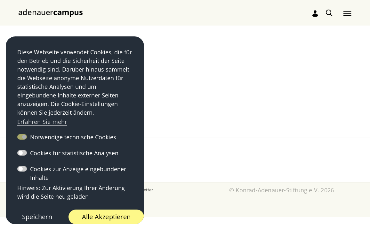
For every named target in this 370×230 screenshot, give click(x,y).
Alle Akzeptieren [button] (106, 216)
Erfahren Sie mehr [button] (42, 122)
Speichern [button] (37, 216)
